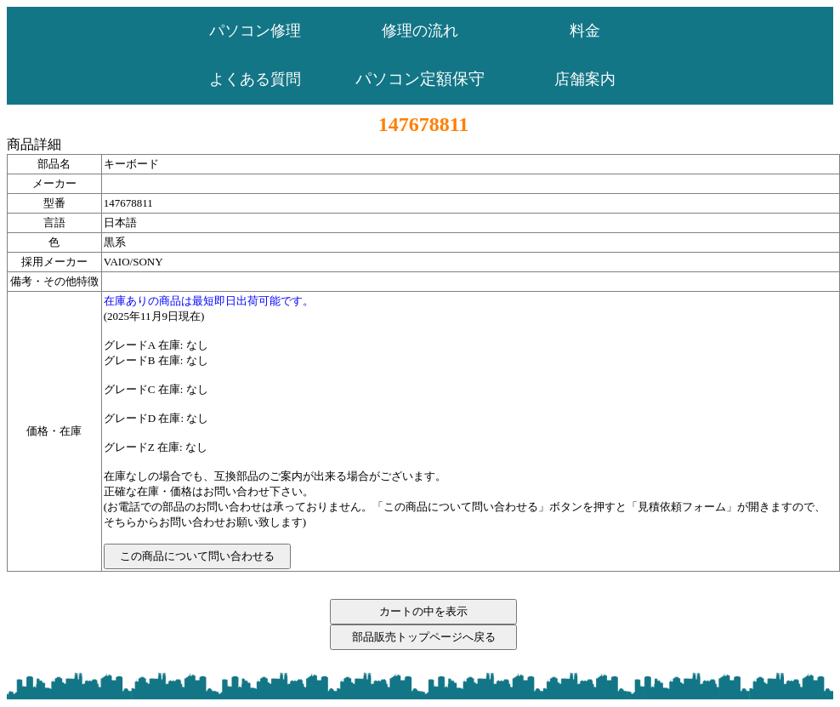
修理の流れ (420, 30)
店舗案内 (585, 79)
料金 (585, 30)
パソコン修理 (255, 30)
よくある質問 (255, 79)
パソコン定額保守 (420, 79)
